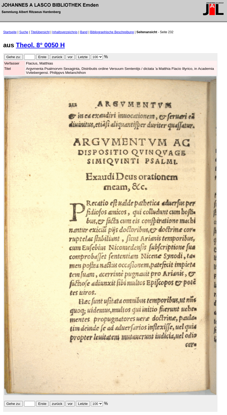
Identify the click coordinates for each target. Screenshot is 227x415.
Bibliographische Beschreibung (112, 32)
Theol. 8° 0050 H (40, 45)
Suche (23, 32)
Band (84, 32)
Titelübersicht (40, 32)
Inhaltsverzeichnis (64, 32)
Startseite (10, 32)
